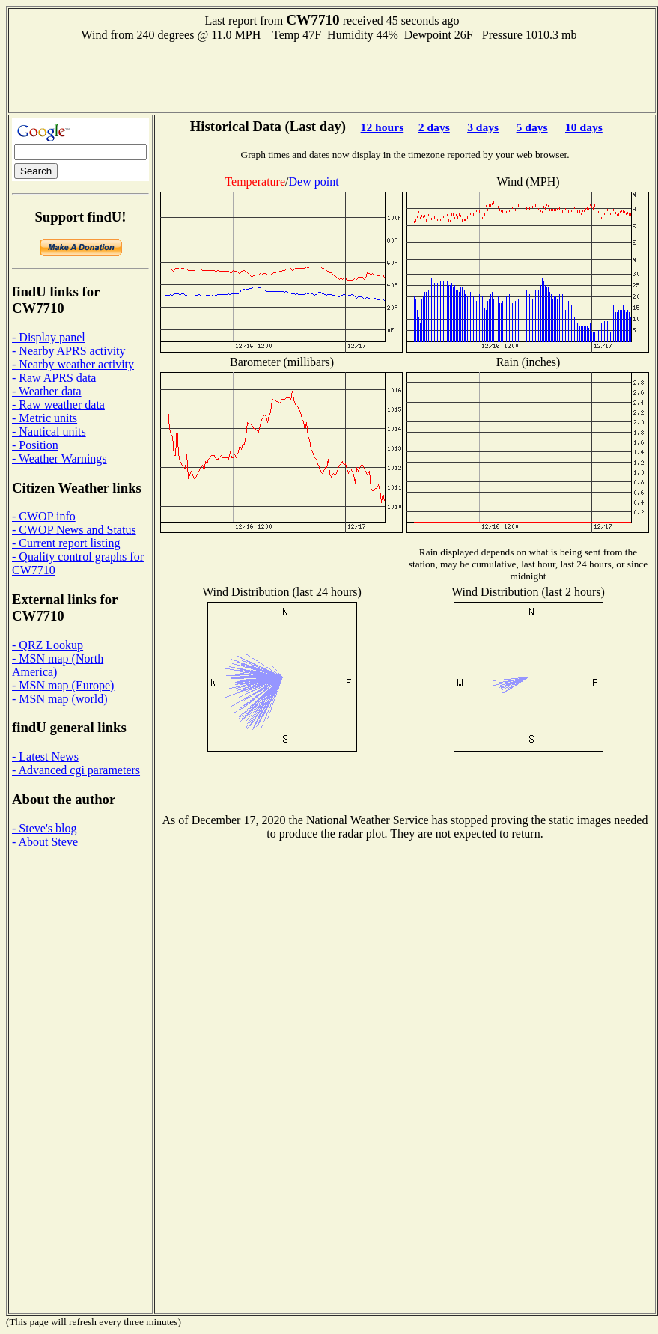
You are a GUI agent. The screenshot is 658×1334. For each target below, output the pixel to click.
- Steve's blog (44, 828)
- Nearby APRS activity (69, 350)
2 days (434, 127)
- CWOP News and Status (74, 529)
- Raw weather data (58, 404)
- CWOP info (44, 516)
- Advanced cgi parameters (76, 770)
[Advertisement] (332, 75)
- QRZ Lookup (47, 645)
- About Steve (45, 841)
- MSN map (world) (60, 698)
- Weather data (47, 391)
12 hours (382, 127)
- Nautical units (49, 431)
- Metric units (44, 418)
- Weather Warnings (59, 458)
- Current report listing (66, 543)
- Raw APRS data (54, 377)
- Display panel (48, 337)
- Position (35, 445)
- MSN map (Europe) (63, 685)
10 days (584, 127)
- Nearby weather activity (73, 364)
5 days (532, 127)
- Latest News (45, 756)
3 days (483, 127)
